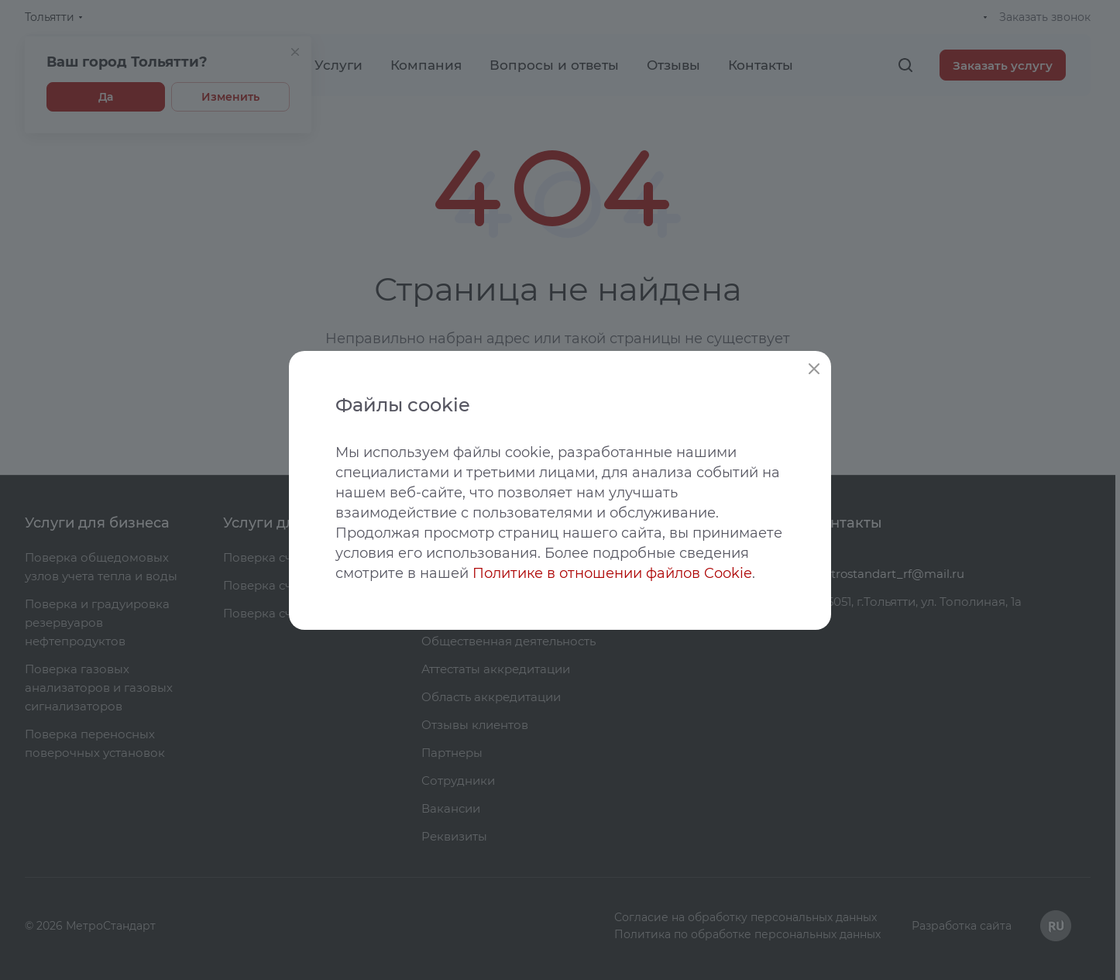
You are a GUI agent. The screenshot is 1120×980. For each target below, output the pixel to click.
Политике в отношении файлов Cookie (612, 573)
